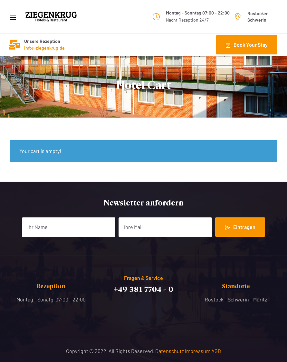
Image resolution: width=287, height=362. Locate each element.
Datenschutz (170, 351)
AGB (216, 351)
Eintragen (240, 227)
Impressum (198, 351)
